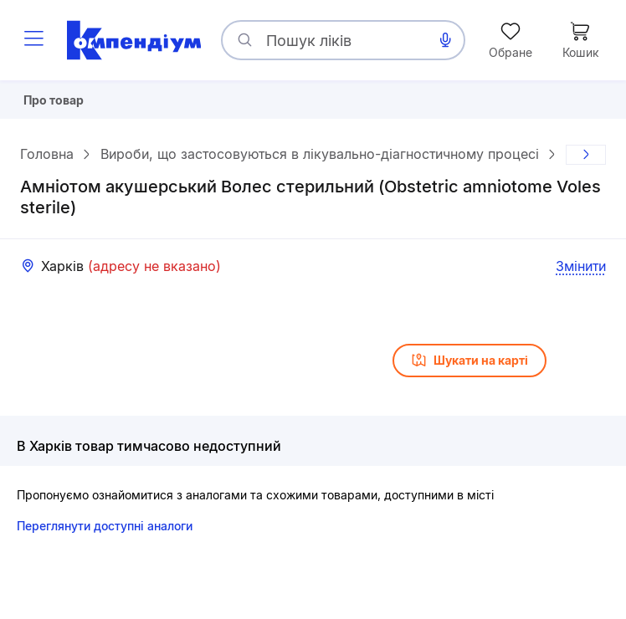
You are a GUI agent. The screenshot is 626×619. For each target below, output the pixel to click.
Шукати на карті (469, 367)
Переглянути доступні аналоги (104, 532)
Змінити (581, 272)
